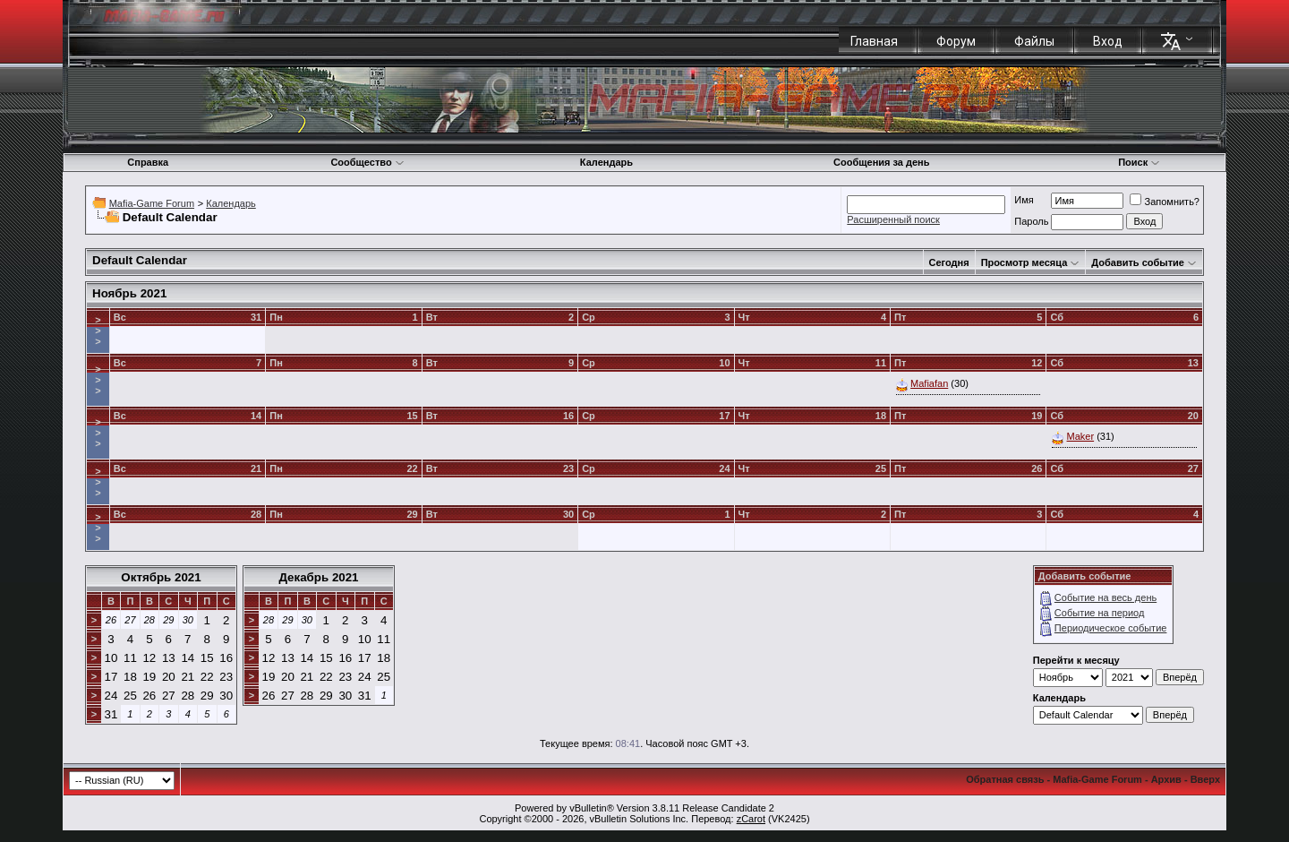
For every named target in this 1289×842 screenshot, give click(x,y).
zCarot (751, 818)
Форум (956, 41)
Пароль (1031, 221)
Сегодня (949, 262)
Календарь (606, 162)
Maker (1081, 436)
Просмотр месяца (1024, 262)
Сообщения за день (881, 162)
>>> (97, 330)
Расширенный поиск (893, 219)
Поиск (1139, 162)
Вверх (1205, 779)
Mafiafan (929, 383)
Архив (1166, 779)
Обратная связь (1005, 779)
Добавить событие (1137, 262)
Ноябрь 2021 (129, 293)
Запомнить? (1164, 201)
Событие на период (1099, 612)
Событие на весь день (1105, 597)
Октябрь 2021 (161, 577)
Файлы (1034, 41)
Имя (1023, 199)
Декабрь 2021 (318, 577)
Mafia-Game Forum (151, 203)
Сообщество (367, 162)
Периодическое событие (1110, 628)
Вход (1108, 41)
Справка (147, 162)
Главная (874, 41)
